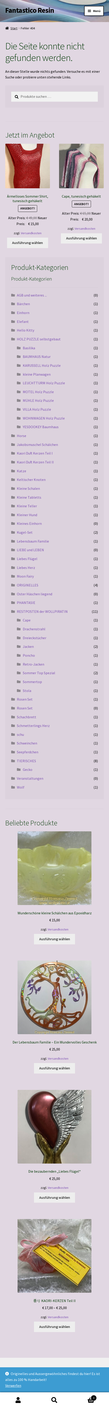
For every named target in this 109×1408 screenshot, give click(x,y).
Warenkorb (85, 1397)
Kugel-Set (25, 532)
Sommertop (32, 681)
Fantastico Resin (29, 10)
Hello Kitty (25, 330)
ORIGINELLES (27, 585)
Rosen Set (25, 699)
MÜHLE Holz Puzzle (38, 400)
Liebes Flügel (27, 558)
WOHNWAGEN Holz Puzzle (44, 418)
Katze (21, 471)
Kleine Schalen (28, 488)
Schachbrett (26, 717)
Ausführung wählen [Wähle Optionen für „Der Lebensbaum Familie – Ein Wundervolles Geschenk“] (54, 1068)
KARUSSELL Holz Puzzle (42, 365)
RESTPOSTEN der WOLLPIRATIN (42, 611)
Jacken (28, 646)
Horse (21, 435)
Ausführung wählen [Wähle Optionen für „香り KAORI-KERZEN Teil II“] (54, 1326)
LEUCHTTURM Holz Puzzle (44, 383)
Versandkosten (31, 233)
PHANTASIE (26, 602)
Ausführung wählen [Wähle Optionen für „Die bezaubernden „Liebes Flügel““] (54, 1197)
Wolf (20, 787)
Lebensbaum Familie (33, 541)
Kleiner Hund (27, 515)
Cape (27, 620)
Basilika (29, 348)
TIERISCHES (26, 761)
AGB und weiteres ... (32, 295)
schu (20, 734)
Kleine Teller (27, 506)
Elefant (23, 321)
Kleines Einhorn (29, 523)
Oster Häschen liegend (34, 594)
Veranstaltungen (30, 778)
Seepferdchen (27, 752)
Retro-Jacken (33, 664)
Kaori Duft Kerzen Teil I (35, 453)
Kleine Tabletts (29, 497)
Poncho (29, 655)
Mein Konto (18, 1400)
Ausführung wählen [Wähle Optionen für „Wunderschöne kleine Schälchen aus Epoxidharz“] (54, 939)
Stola (27, 690)
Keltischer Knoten (31, 479)
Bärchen (23, 304)
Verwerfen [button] (13, 1385)
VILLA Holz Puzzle (37, 409)
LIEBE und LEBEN (30, 550)
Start (13, 28)
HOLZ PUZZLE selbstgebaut (39, 339)
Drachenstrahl (34, 629)
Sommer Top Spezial (39, 673)
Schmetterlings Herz (33, 725)
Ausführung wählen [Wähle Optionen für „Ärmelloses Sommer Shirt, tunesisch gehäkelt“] (27, 242)
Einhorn (23, 312)
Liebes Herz (26, 567)
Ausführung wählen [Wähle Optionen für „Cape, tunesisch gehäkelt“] (81, 238)
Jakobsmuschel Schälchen (37, 444)
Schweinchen (27, 743)
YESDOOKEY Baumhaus (41, 427)
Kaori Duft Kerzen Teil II (35, 462)
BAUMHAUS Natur (37, 356)
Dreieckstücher (34, 638)
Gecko (27, 769)
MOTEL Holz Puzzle (38, 392)
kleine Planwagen (37, 374)
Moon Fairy (25, 576)
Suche (54, 1400)
